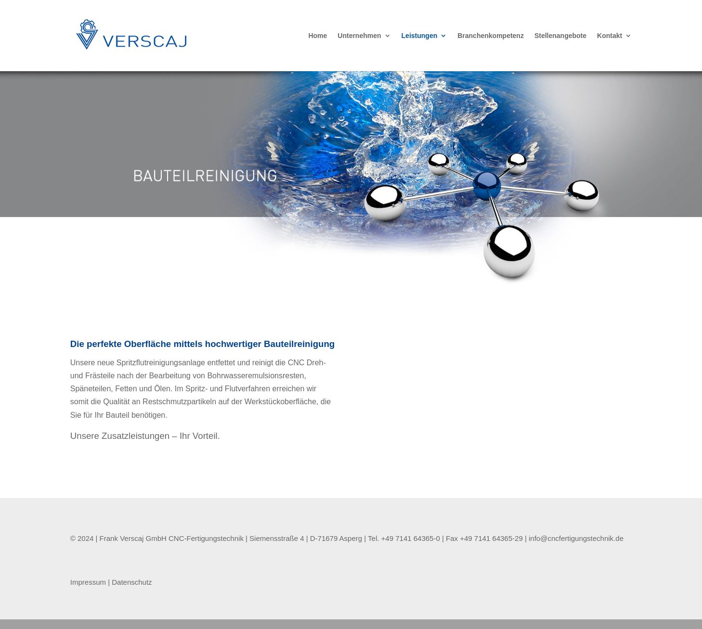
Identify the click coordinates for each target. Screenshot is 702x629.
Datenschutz (132, 582)
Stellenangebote (560, 35)
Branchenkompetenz (490, 35)
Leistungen (420, 35)
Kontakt (609, 35)
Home (317, 35)
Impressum (89, 582)
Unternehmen (359, 35)
